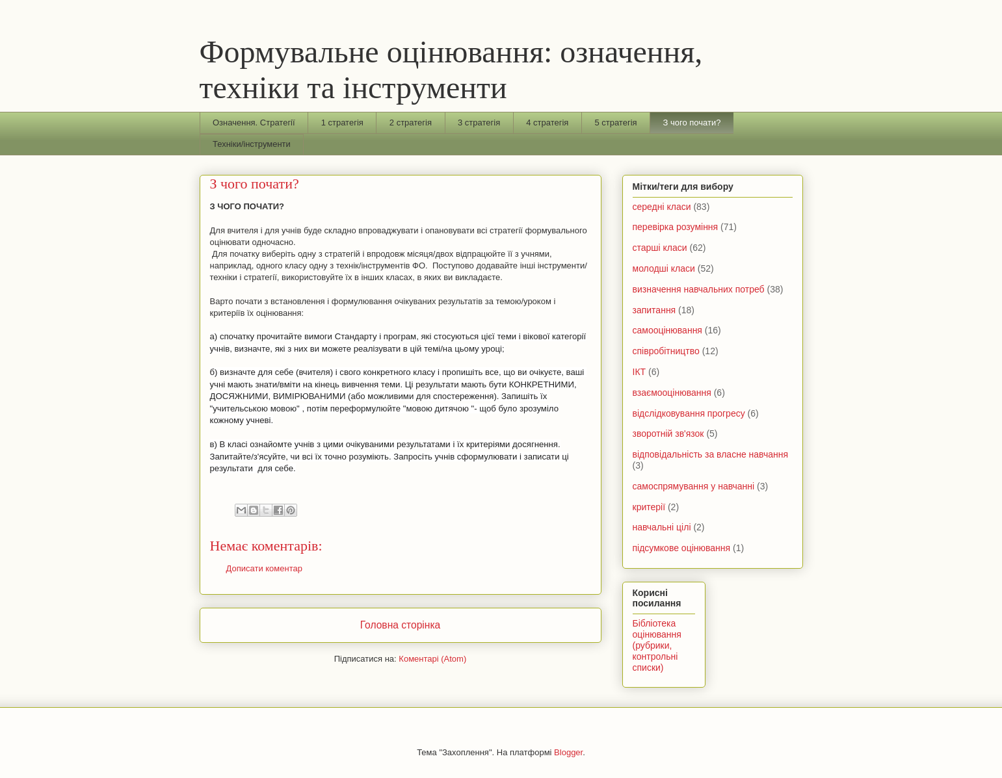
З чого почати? (692, 122)
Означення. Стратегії (254, 122)
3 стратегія (479, 122)
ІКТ (639, 372)
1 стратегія (342, 122)
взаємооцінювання (672, 392)
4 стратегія (547, 122)
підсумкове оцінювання (682, 548)
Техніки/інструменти (252, 144)
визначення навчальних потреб (699, 289)
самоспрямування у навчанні (694, 486)
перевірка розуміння (676, 227)
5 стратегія (615, 122)
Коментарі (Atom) (432, 659)
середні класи (662, 206)
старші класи (660, 247)
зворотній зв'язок (668, 433)
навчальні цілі (662, 527)
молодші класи (664, 268)
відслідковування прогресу (689, 413)
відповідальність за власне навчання (711, 454)
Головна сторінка (400, 624)
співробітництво (666, 351)
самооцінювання (667, 330)
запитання (654, 310)
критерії (649, 507)
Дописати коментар (264, 568)
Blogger (568, 752)
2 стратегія (410, 122)
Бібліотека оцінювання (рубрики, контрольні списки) (657, 645)
